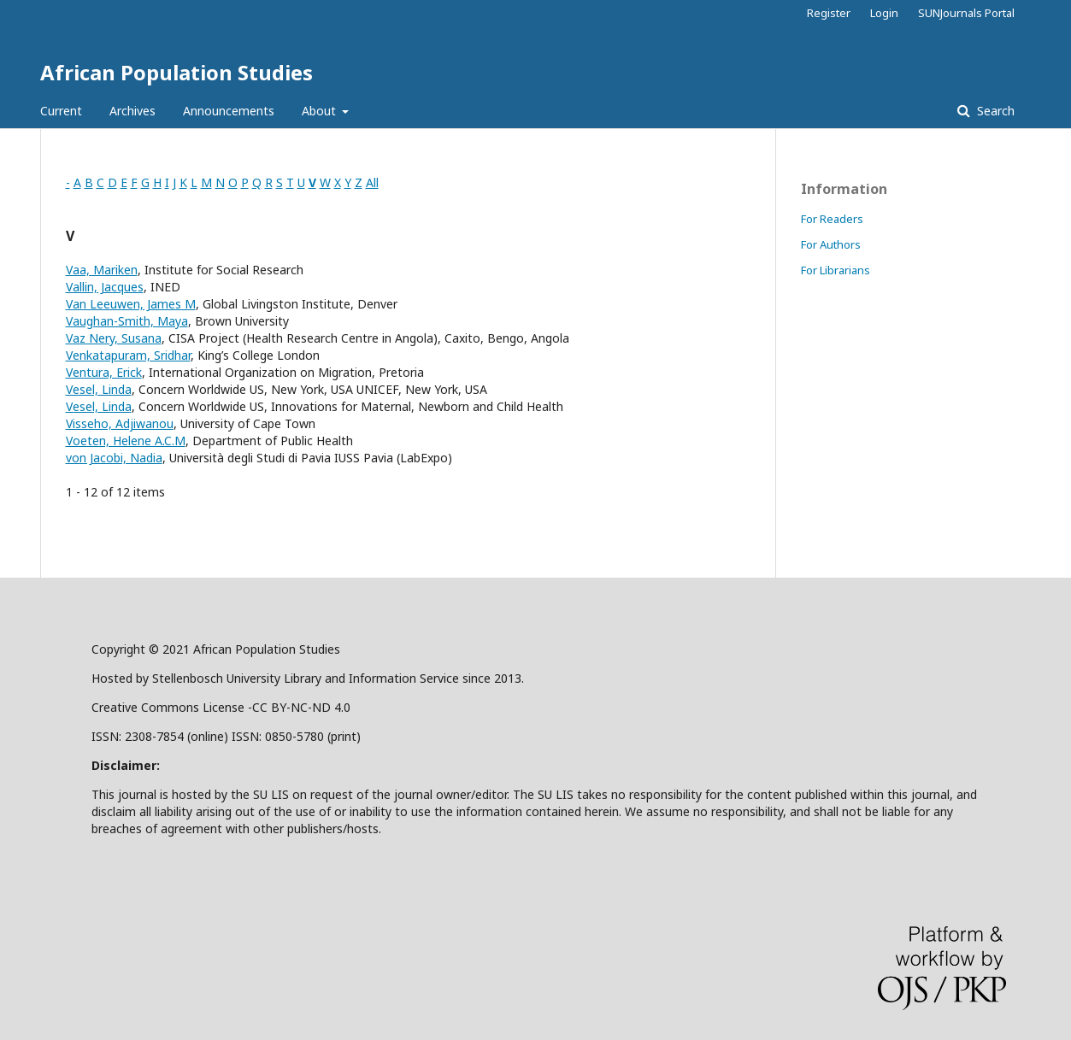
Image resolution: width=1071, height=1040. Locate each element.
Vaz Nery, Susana (114, 338)
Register (828, 13)
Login (884, 13)
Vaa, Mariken (102, 269)
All (372, 182)
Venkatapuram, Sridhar (128, 355)
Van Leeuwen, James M (131, 304)
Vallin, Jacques (105, 287)
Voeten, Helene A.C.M (125, 440)
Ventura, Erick (104, 372)
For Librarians (835, 270)
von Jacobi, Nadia (114, 457)
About (320, 111)
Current (61, 111)
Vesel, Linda (99, 389)
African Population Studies (176, 72)
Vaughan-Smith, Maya (127, 321)
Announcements (228, 111)
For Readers (832, 218)
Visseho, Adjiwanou (120, 423)
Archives (132, 111)
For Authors (831, 244)
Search (994, 111)
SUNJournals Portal (966, 13)
